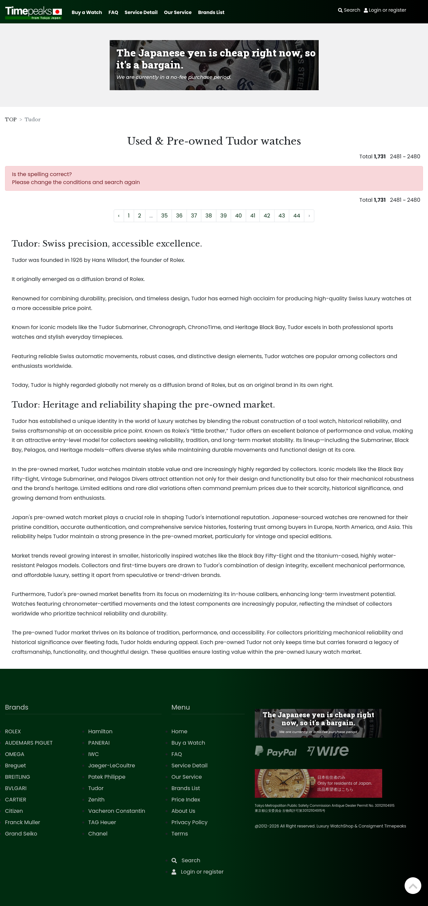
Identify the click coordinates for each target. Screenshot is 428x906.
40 (238, 215)
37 (194, 215)
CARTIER (15, 799)
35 (164, 215)
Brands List (211, 12)
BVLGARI (15, 788)
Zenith (96, 799)
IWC (93, 754)
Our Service (178, 12)
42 (267, 215)
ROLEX (13, 731)
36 (179, 215)
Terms (180, 834)
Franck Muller (22, 822)
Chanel (98, 834)
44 (296, 215)
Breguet (15, 765)
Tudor (96, 788)
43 (282, 215)
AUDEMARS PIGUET (28, 743)
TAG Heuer (102, 822)
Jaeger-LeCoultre (111, 765)
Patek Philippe (106, 777)
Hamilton (100, 731)
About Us (183, 811)
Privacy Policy (190, 822)
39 (223, 215)
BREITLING (17, 777)
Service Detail (141, 12)
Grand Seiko (21, 834)
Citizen (14, 811)
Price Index (186, 799)
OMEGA (14, 754)
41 (252, 215)
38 (208, 215)
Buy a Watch (87, 12)
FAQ (113, 12)
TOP (11, 120)
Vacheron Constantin (116, 811)
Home (180, 731)
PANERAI (99, 743)
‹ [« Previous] (118, 215)
